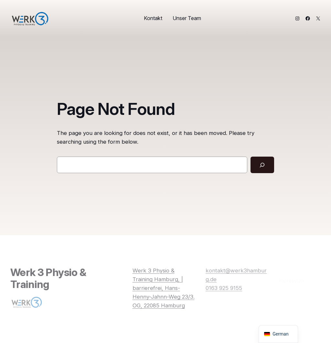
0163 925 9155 (224, 288)
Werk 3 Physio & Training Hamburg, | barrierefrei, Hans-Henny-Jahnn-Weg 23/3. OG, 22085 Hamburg (164, 288)
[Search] (262, 165)
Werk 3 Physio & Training (48, 278)
